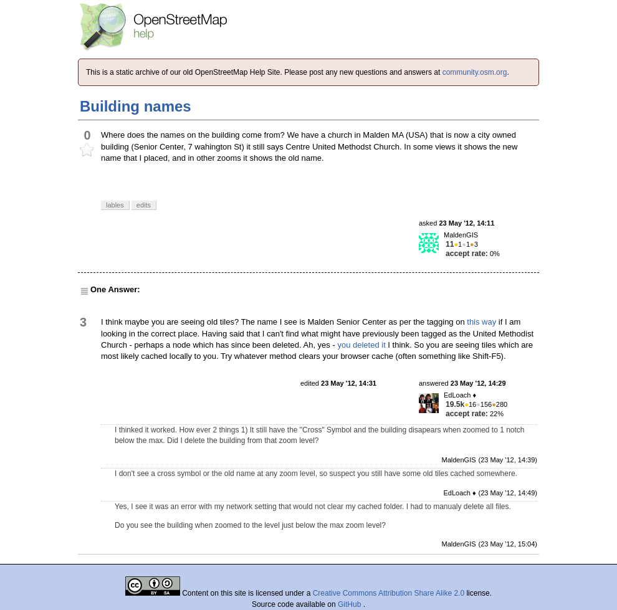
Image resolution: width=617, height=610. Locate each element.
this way (481, 321)
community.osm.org (474, 72)
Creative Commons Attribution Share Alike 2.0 (388, 593)
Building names (135, 106)
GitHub (350, 604)
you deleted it (361, 345)
